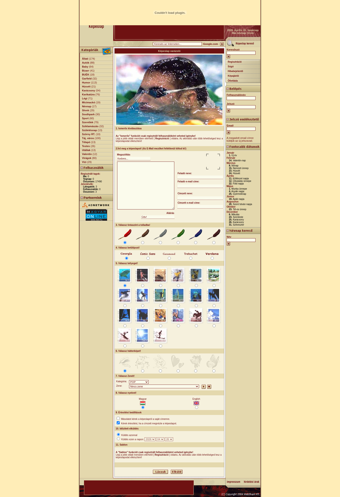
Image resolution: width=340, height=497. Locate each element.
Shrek (85, 110)
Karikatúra (88, 94)
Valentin (87, 154)
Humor (86, 82)
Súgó (231, 66)
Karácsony (88, 90)
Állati (85, 58)
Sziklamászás (90, 126)
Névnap (86, 106)
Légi (84, 98)
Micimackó (88, 102)
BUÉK (85, 74)
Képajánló (233, 76)
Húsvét (86, 86)
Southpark (88, 114)
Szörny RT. (88, 134)
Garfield (87, 78)
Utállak (86, 150)
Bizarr (85, 70)
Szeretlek (87, 122)
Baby (85, 66)
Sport (85, 118)
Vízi (84, 162)
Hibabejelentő (235, 71)
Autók (85, 62)
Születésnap (89, 130)
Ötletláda (233, 80)
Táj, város (88, 138)
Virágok (86, 158)
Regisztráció (235, 62)
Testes (86, 146)
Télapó (86, 142)
